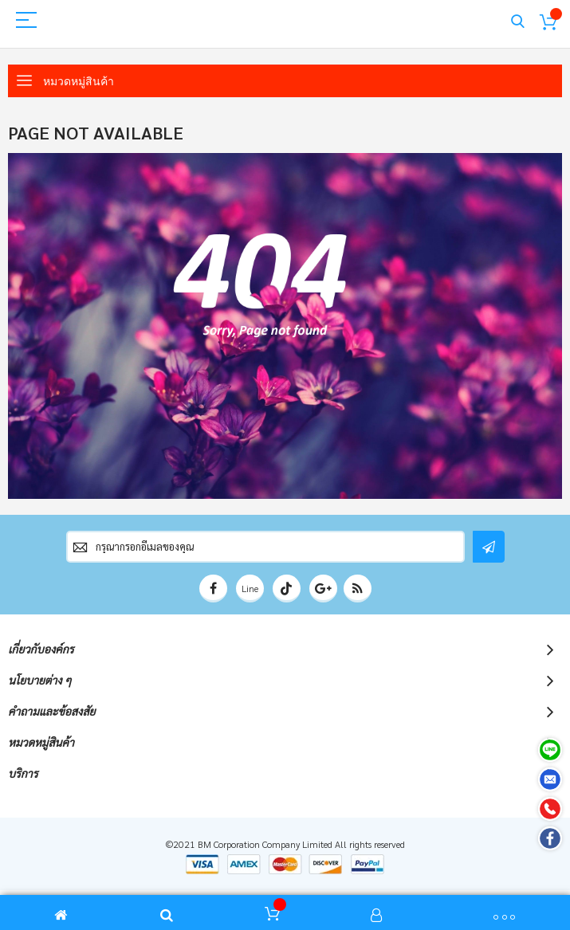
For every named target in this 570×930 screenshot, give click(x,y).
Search (518, 22)
